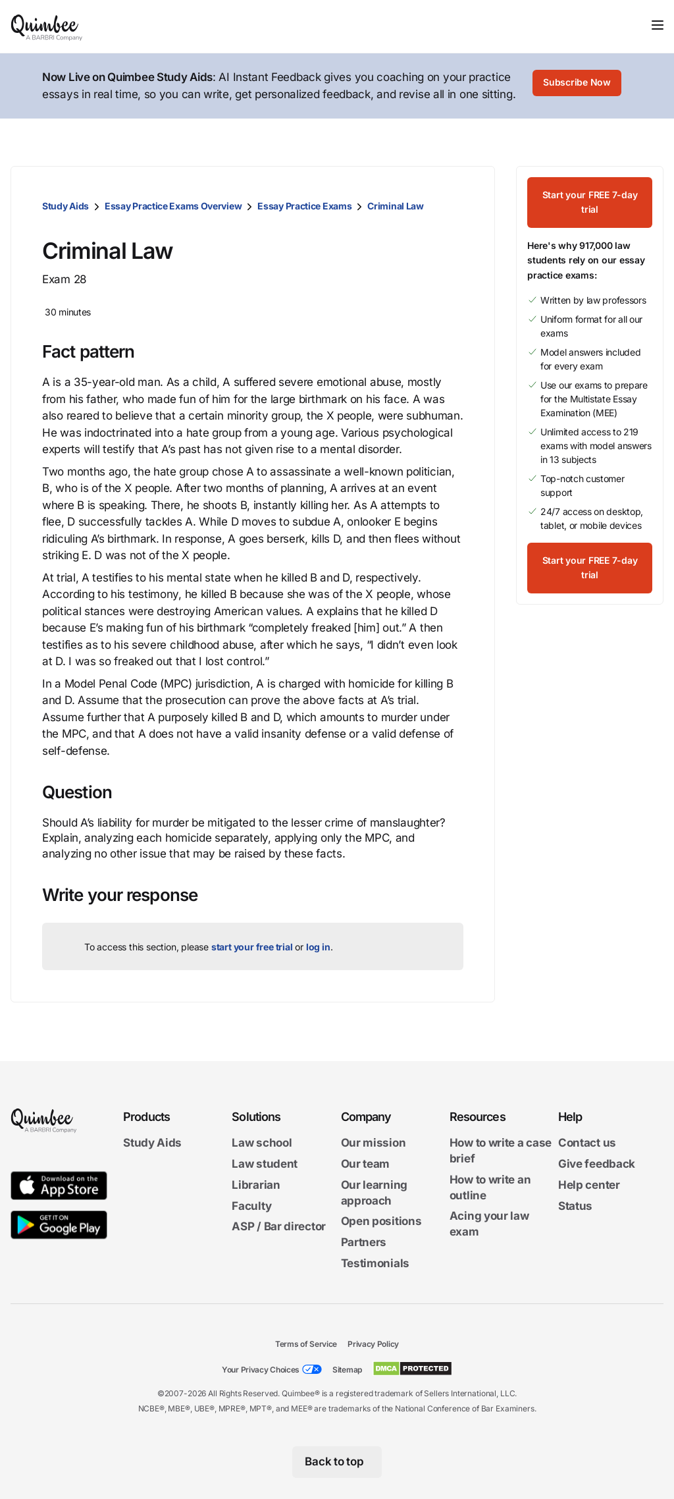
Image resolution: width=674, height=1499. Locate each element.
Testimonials (375, 1263)
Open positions (381, 1221)
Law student (265, 1163)
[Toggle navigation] (657, 25)
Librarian (256, 1184)
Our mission (373, 1142)
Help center (589, 1184)
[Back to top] (337, 1462)
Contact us (587, 1142)
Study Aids (65, 205)
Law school (262, 1142)
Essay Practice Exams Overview (173, 205)
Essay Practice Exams (304, 205)
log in (318, 946)
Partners (364, 1242)
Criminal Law (395, 205)
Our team (365, 1163)
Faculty (251, 1205)
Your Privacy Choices (260, 1370)
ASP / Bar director (279, 1226)
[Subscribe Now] (577, 86)
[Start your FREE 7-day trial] (589, 195)
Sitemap (347, 1370)
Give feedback (596, 1163)
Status (575, 1205)
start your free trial (252, 946)
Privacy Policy (373, 1344)
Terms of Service (306, 1344)
